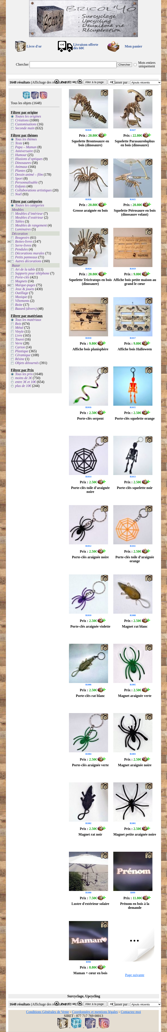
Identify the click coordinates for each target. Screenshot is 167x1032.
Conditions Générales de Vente (47, 1012)
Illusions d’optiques (29, 159)
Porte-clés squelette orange (135, 418)
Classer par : (120, 82)
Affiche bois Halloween (135, 349)
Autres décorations (28, 261)
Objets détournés (27, 363)
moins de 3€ (23, 378)
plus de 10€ (23, 386)
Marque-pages (25, 285)
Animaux (21, 167)
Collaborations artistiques (33, 190)
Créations (22, 120)
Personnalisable (26, 182)
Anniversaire (24, 151)
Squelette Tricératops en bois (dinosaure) (90, 282)
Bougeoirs (22, 237)
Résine (19, 359)
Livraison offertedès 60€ (85, 46)
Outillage (21, 293)
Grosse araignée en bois (90, 210)
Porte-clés (22, 277)
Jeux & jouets (24, 289)
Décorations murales (29, 253)
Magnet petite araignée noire (134, 834)
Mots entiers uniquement (146, 64)
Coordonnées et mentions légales (95, 1012)
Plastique (21, 351)
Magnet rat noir (90, 834)
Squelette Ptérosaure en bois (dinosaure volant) (135, 212)
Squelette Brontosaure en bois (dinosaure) (90, 143)
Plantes (20, 170)
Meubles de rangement (31, 225)
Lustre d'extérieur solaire (90, 904)
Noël (18, 194)
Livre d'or (34, 46)
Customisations (26, 124)
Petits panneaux (26, 257)
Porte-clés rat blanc (90, 696)
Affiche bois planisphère (90, 349)
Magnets (21, 281)
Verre (18, 343)
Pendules (21, 249)
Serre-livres (23, 245)
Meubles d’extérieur (29, 217)
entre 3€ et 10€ (25, 382)
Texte (18, 143)
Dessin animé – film (29, 174)
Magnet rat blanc (134, 626)
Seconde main (24, 128)
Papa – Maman (26, 147)
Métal (19, 327)
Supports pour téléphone (32, 273)
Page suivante (134, 975)
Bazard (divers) (26, 308)
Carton (20, 347)
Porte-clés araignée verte (90, 765)
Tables (19, 221)
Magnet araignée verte (135, 696)
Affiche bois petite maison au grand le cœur (134, 282)
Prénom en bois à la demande (134, 905)
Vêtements (22, 301)
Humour (21, 155)
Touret (19, 339)
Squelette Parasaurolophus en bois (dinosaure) (135, 143)
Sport (19, 178)
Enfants (20, 186)
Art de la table (25, 269)
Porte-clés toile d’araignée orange (134, 559)
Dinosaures (23, 163)
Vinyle (19, 331)
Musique (21, 297)
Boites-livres (23, 241)
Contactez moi (131, 1012)
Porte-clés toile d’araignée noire (90, 490)
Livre (18, 335)
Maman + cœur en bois (90, 973)
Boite (18, 305)
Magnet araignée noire (134, 765)
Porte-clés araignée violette (90, 626)
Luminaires (23, 229)
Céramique (22, 355)
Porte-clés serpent (90, 418)
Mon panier (133, 46)
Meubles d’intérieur (29, 213)
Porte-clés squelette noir (134, 488)
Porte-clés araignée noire (90, 557)
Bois (18, 323)
